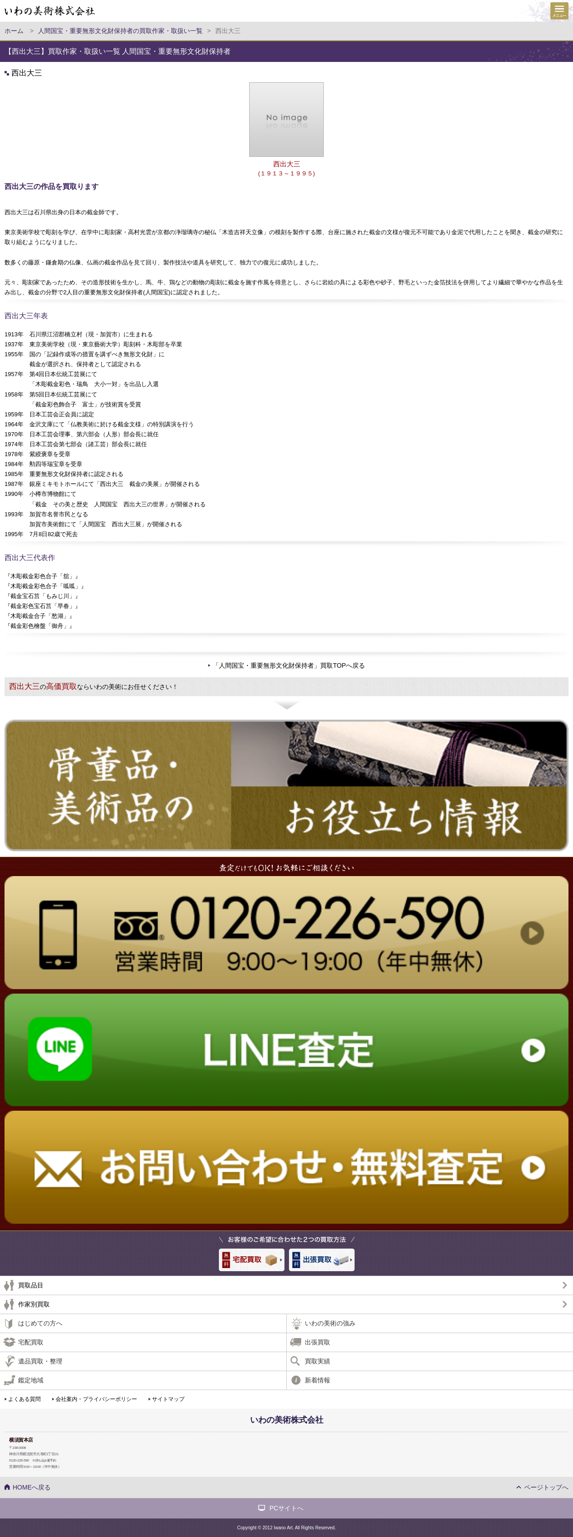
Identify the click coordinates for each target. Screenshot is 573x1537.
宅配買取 (30, 1342)
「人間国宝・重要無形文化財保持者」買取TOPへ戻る (289, 665)
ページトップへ (546, 1487)
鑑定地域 (30, 1380)
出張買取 (317, 1342)
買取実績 (317, 1361)
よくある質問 (24, 1399)
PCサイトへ (286, 1508)
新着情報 (317, 1380)
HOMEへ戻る (32, 1487)
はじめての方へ (40, 1323)
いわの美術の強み (330, 1323)
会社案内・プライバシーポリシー (96, 1399)
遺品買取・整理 (40, 1361)
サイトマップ (168, 1399)
